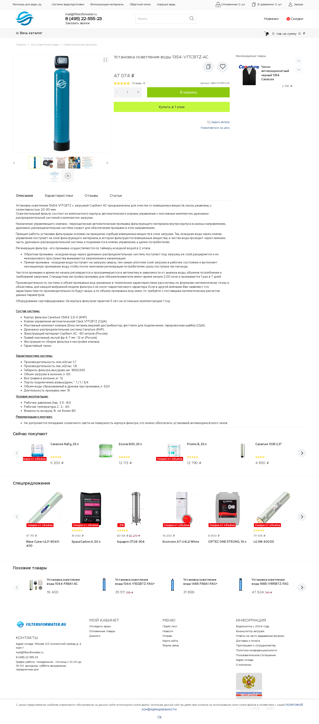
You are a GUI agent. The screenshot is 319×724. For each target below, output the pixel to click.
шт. (267, 5)
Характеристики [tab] (59, 195)
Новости (168, 631)
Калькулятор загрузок (250, 631)
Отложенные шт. (231, 4)
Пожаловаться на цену (215, 127)
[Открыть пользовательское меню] (296, 5)
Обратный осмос (140, 4)
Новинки (271, 18)
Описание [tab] (24, 195)
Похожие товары (30, 568)
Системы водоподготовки (68, 4)
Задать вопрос (218, 122)
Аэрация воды (166, 4)
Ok (159, 717)
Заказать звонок (77, 23)
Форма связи (171, 645)
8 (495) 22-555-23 (83, 18)
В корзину (188, 92)
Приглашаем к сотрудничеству (256, 645)
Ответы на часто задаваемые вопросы (260, 636)
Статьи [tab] (116, 195)
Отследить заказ (99, 626)
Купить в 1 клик (172, 107)
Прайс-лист (170, 626)
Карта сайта (170, 640)
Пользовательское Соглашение (256, 655)
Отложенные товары (102, 631)
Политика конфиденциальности (256, 650)
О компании (243, 664)
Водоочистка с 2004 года (252, 626)
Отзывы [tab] (91, 195)
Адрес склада (244, 660)
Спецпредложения (31, 483)
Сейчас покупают (30, 433)
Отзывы (167, 636)
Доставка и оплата (248, 640)
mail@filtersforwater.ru (81, 14)
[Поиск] (191, 18)
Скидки (297, 18)
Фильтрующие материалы (107, 4)
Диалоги (94, 636)
